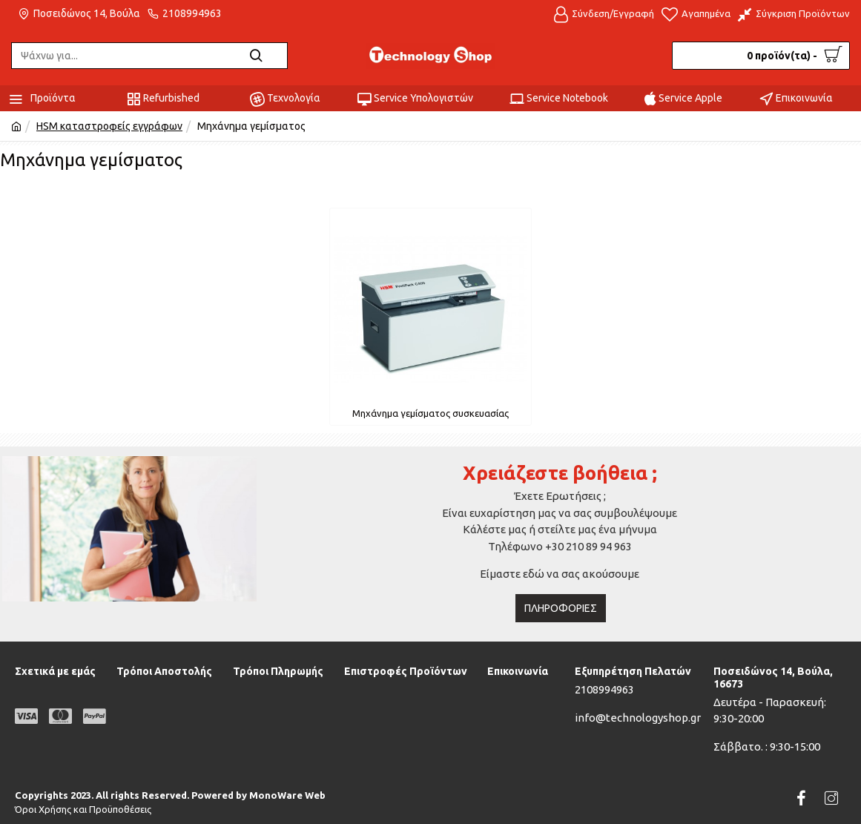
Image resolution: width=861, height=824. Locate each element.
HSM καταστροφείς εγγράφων (109, 126)
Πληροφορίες (560, 608)
